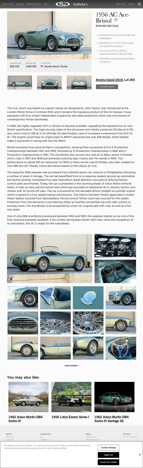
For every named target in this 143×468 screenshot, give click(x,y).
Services (120, 4)
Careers (43, 440)
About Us (9, 437)
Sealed (20, 4)
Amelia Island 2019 (109, 79)
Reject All (108, 455)
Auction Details (107, 87)
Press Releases (92, 440)
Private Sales (34, 4)
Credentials (91, 437)
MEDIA (88, 434)
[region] (71, 454)
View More (71, 365)
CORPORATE (45, 434)
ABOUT (9, 434)
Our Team (10, 440)
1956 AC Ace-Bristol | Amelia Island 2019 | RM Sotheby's (71, 4)
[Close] (140, 455)
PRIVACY (127, 434)
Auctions (8, 4)
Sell (46, 4)
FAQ (41, 437)
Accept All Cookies (108, 462)
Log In (131, 4)
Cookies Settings (130, 437)
